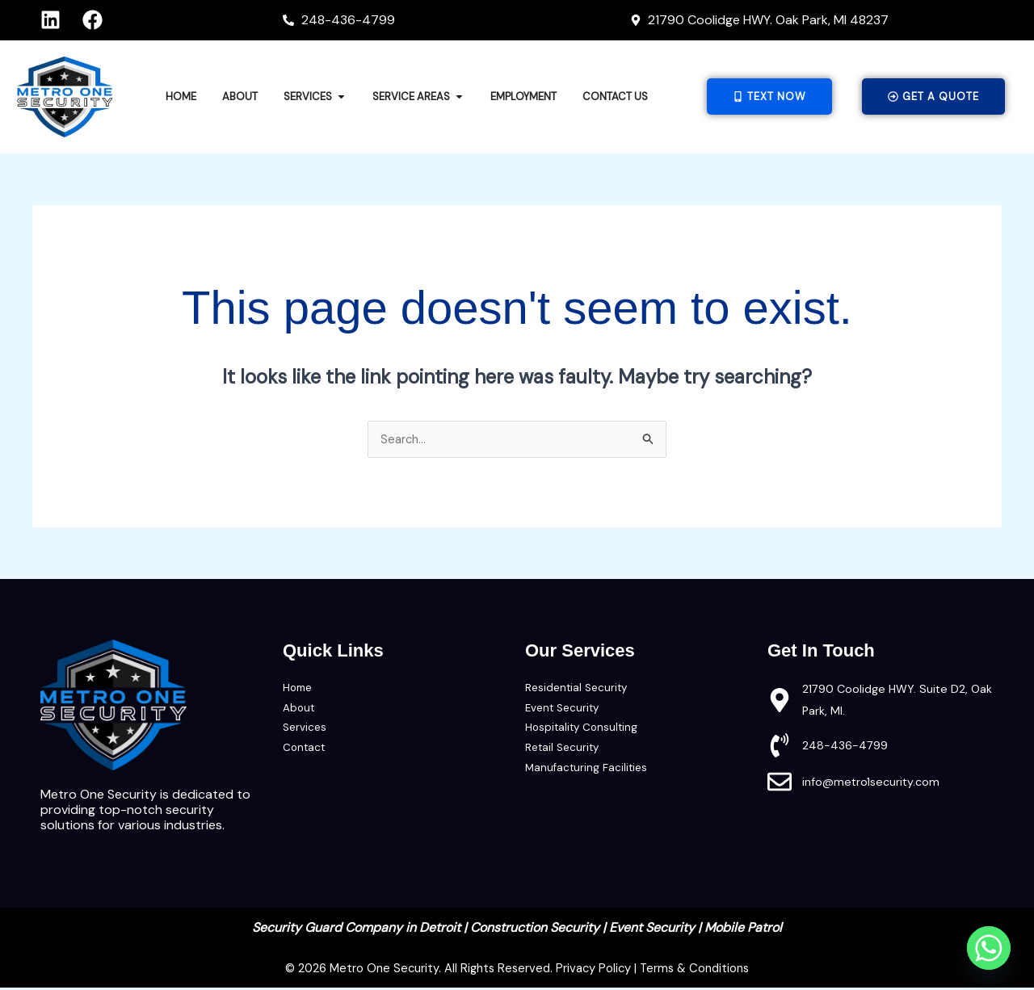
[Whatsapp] (989, 948)
